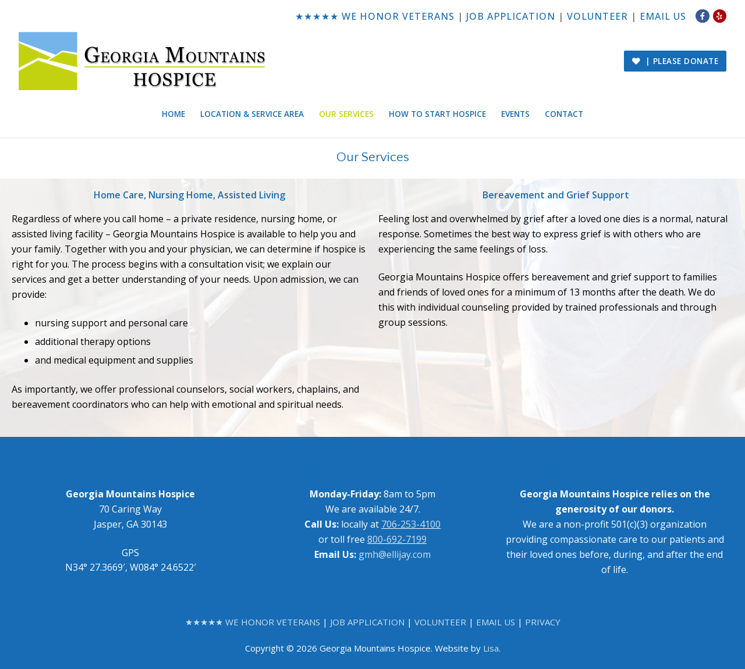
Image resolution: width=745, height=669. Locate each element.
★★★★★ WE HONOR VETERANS (375, 16)
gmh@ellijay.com (395, 554)
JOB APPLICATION (510, 16)
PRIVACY (542, 622)
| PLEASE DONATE (675, 60)
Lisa (491, 648)
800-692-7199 (397, 539)
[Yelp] (719, 16)
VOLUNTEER (597, 16)
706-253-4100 (411, 524)
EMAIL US (663, 16)
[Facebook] (702, 16)
